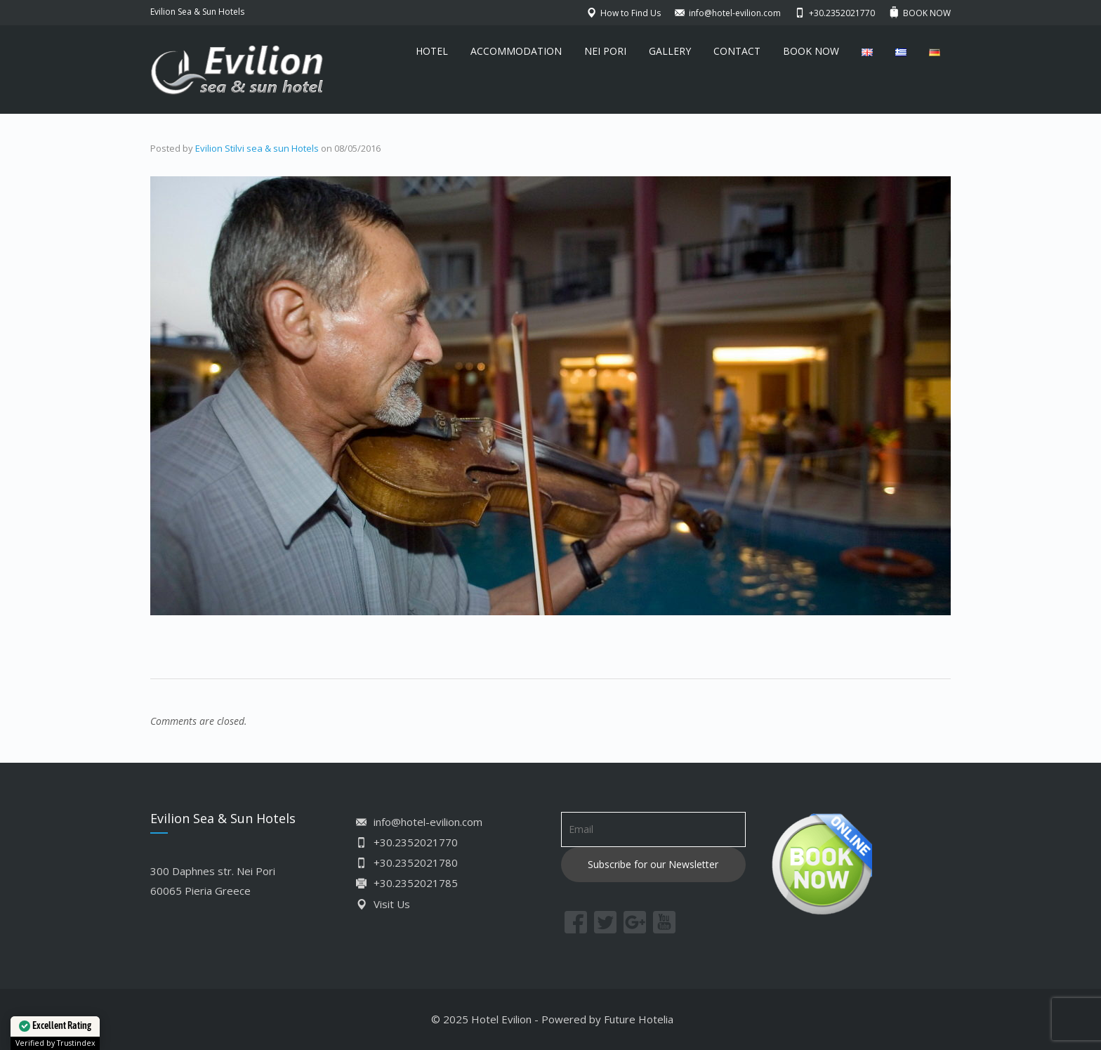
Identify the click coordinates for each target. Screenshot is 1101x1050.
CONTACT (736, 51)
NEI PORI (605, 51)
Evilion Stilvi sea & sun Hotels (257, 148)
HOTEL (432, 51)
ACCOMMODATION (516, 51)
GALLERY (670, 51)
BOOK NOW (811, 51)
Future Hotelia (638, 1019)
